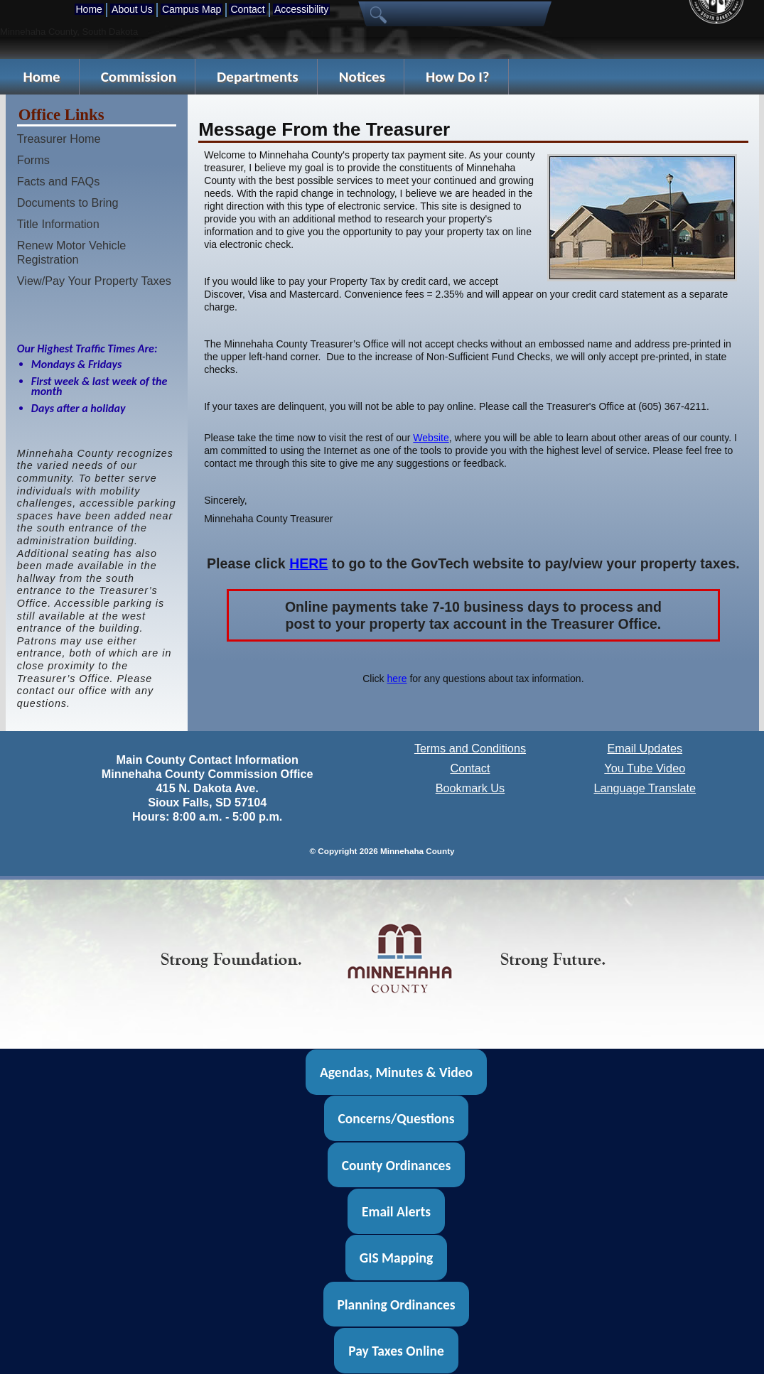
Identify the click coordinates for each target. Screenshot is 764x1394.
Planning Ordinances (396, 1304)
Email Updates (644, 748)
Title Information (58, 223)
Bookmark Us (470, 788)
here (397, 678)
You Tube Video (644, 768)
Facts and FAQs (58, 181)
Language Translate (644, 788)
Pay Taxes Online (396, 1350)
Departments (257, 76)
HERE (308, 563)
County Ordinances (396, 1164)
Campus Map (191, 9)
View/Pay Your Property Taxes (94, 280)
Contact (247, 9)
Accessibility (301, 9)
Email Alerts (396, 1211)
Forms (33, 159)
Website (430, 437)
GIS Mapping (396, 1257)
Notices (362, 76)
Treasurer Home (59, 138)
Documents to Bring (68, 202)
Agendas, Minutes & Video (396, 1072)
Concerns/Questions (396, 1118)
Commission (138, 76)
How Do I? (458, 76)
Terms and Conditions (470, 748)
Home (89, 9)
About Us (132, 9)
